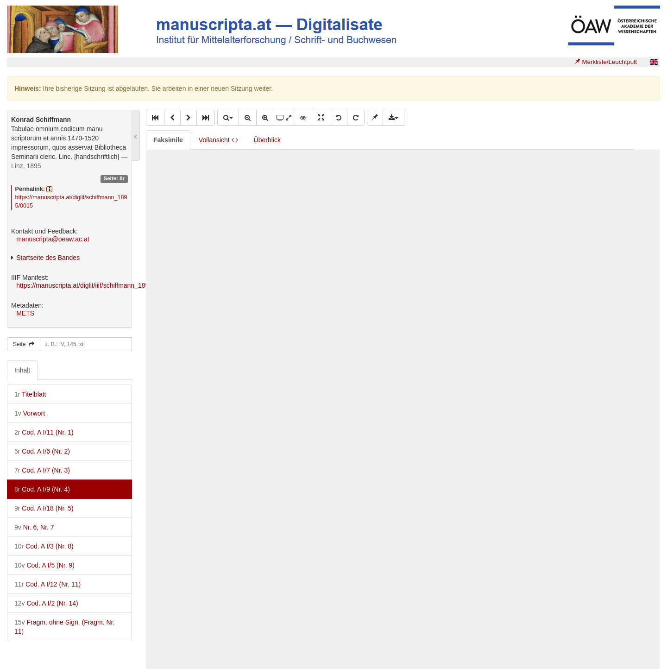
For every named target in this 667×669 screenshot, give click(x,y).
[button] (155, 118)
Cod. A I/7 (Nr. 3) (42, 470)
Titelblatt (30, 394)
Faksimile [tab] (168, 140)
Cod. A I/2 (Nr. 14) (46, 603)
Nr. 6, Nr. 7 (34, 527)
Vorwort (29, 413)
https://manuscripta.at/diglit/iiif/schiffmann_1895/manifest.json (104, 285)
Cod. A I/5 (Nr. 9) (44, 565)
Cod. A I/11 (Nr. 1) (44, 432)
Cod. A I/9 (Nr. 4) (42, 489)
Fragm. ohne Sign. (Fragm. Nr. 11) (64, 627)
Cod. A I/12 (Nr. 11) (47, 584)
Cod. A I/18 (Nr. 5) (44, 508)
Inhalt (22, 370)
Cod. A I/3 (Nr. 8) (44, 546)
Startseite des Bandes (48, 257)
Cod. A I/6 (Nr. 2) (42, 451)
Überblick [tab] (267, 140)
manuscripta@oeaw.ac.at (52, 239)
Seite (23, 344)
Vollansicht (218, 140)
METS (25, 313)
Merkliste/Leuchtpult (605, 61)
